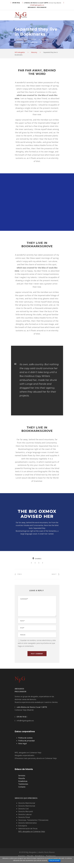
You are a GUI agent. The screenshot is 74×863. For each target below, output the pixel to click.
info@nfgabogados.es (37, 5)
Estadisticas (22, 781)
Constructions (23, 42)
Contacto (21, 787)
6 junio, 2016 (22, 39)
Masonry (45, 39)
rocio (33, 39)
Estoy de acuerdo (54, 860)
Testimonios (23, 784)
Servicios (21, 775)
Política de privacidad (26, 741)
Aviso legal (22, 743)
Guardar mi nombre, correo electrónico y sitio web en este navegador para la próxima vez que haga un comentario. (37, 643)
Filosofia (21, 778)
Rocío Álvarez (49, 852)
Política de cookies (25, 738)
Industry (34, 42)
